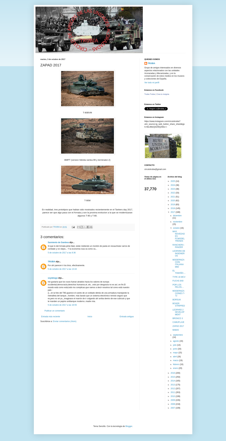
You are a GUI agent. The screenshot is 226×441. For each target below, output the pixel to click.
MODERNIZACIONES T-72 (179, 293)
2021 (173, 197)
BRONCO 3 (178, 318)
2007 (173, 408)
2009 (173, 400)
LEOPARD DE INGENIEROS (179, 253)
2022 (173, 193)
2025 (173, 181)
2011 (173, 392)
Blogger (128, 426)
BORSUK (177, 300)
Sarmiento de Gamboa (58, 242)
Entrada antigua (127, 316)
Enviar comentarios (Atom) (64, 321)
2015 (173, 377)
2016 (173, 373)
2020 (173, 200)
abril (175, 356)
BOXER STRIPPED (179, 304)
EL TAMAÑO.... (179, 272)
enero (176, 368)
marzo (176, 360)
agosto (176, 341)
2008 (173, 404)
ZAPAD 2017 (178, 326)
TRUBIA (51, 261)
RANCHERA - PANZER (179, 246)
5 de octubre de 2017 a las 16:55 (62, 305)
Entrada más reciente (50, 316)
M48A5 (176, 330)
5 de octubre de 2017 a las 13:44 (62, 269)
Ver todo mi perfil (151, 82)
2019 (173, 204)
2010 (173, 396)
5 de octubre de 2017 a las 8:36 (62, 253)
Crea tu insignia (162, 94)
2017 (173, 212)
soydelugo (53, 278)
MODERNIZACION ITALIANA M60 (178, 263)
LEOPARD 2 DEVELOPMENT (178, 312)
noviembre (177, 222)
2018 (173, 208)
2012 (173, 388)
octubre (176, 228)
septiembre (178, 335)
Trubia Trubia (149, 94)
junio (175, 349)
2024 (173, 185)
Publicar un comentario (55, 311)
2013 (173, 385)
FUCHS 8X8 (178, 281)
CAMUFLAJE (178, 322)
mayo (175, 352)
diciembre (177, 215)
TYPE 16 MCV (179, 277)
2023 (173, 189)
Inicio (89, 316)
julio (175, 345)
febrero (176, 364)
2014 (173, 381)
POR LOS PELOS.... (178, 286)
